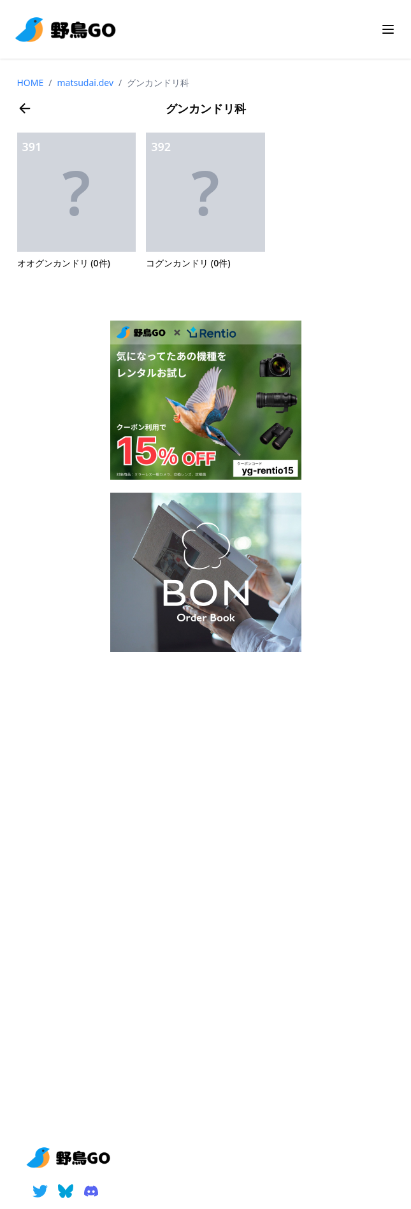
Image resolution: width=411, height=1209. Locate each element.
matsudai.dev (85, 82)
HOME (30, 82)
